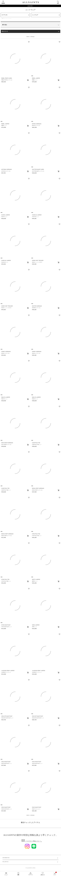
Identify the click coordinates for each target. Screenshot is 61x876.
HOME (2, 18)
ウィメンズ (5, 18)
